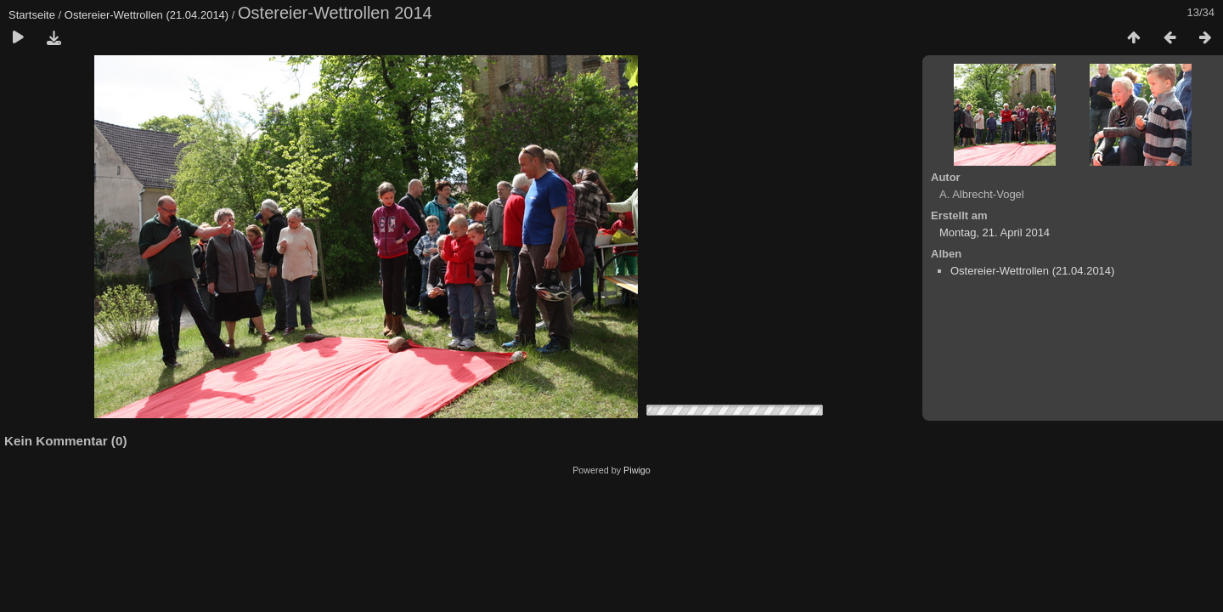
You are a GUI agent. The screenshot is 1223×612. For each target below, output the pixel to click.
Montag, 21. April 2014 (994, 232)
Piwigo (637, 470)
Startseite (31, 14)
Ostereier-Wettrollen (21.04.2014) (146, 14)
